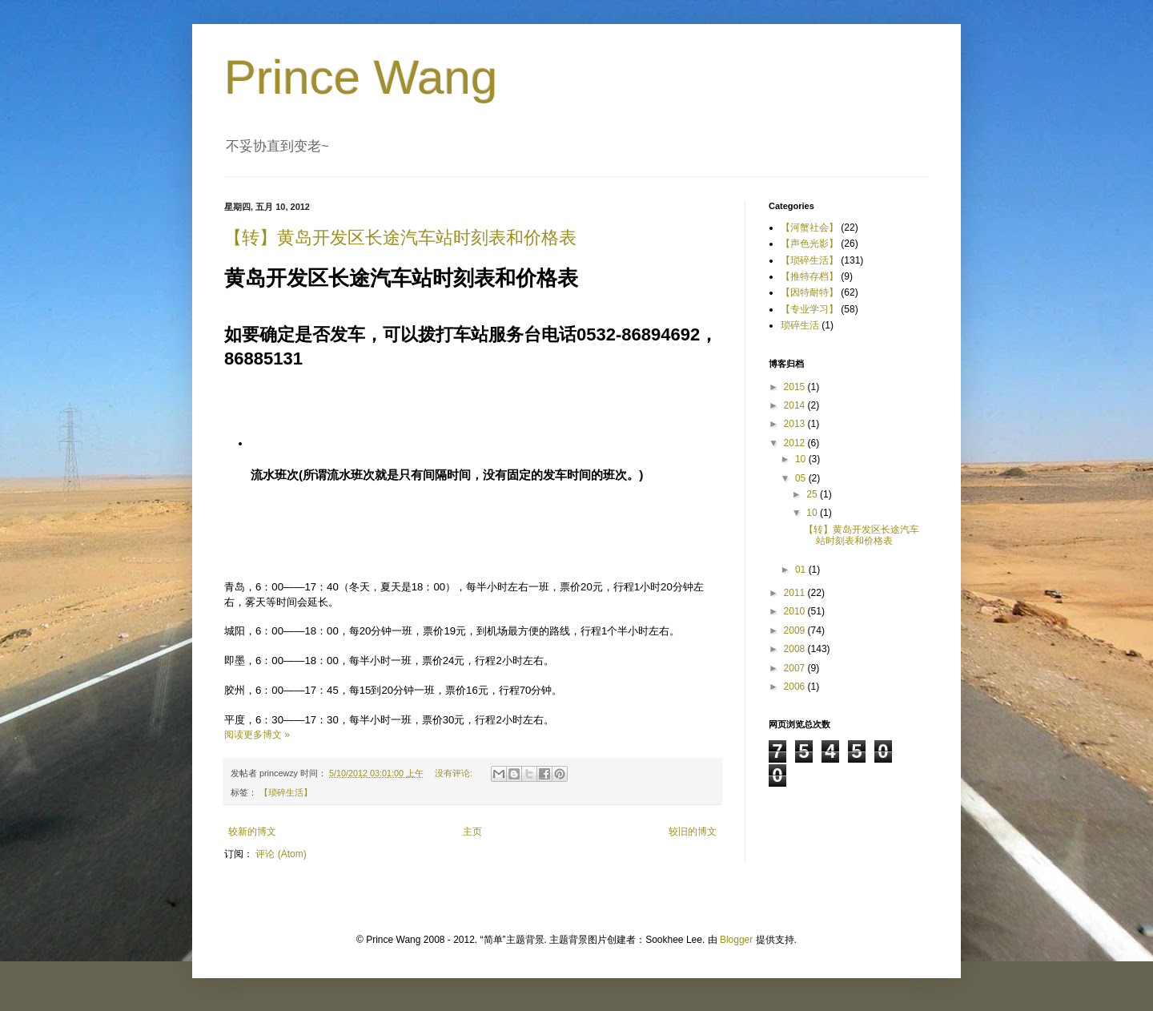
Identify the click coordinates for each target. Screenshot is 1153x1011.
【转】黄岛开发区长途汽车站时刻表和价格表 (400, 238)
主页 (472, 831)
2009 (796, 630)
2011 (796, 592)
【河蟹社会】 (809, 227)
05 (802, 478)
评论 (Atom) (280, 854)
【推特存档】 (809, 276)
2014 (796, 405)
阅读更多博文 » (257, 734)
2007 (796, 668)
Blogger (736, 939)
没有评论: (455, 773)
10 (802, 459)
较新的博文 (252, 831)
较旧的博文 (693, 831)
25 (813, 494)
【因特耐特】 (809, 292)
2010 (796, 611)
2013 (796, 423)
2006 (796, 686)
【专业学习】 (809, 309)
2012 (796, 443)
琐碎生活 (800, 325)
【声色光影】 (809, 243)
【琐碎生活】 (285, 792)
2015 (796, 387)
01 (802, 569)
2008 (796, 649)
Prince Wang (360, 77)
